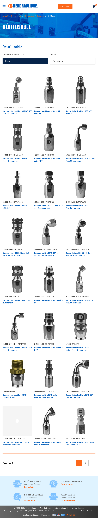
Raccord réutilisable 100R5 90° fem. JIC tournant (79, 396)
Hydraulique (29, 16)
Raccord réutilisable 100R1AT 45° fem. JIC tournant (17, 112)
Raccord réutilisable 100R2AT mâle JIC (15, 207)
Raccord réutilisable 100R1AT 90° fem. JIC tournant (80, 159)
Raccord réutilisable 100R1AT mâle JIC (78, 112)
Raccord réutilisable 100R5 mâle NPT (48, 348)
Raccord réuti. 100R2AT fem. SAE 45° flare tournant (48, 207)
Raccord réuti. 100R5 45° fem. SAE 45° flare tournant (79, 254)
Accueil (5, 16)
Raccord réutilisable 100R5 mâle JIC (48, 301)
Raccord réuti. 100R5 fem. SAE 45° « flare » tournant (16, 254)
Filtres (7, 61)
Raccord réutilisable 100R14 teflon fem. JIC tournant (78, 348)
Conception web (62, 508)
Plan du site (45, 515)
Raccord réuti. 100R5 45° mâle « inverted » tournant (16, 443)
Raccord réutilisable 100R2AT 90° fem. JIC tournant (17, 348)
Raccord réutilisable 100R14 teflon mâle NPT (15, 396)
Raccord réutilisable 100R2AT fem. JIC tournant (78, 207)
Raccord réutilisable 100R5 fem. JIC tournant (16, 301)
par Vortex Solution (76, 508)
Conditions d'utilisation (31, 515)
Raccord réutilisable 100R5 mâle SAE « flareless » (80, 443)
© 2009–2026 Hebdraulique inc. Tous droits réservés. (35, 508)
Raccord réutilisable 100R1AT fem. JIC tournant (15, 159)
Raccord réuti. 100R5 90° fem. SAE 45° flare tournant (47, 254)
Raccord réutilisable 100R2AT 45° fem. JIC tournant (80, 301)
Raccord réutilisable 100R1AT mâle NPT (47, 112)
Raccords (40, 16)
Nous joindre (68, 6)
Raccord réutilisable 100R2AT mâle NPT (47, 159)
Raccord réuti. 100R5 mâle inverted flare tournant (45, 396)
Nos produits (16, 16)
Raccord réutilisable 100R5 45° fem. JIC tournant (48, 443)
